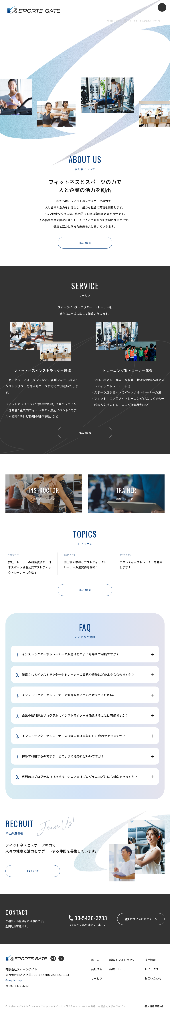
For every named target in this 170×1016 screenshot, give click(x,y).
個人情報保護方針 (155, 1006)
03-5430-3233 (90, 918)
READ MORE (85, 243)
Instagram (53, 958)
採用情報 (150, 960)
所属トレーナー (119, 969)
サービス (96, 978)
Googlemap (13, 980)
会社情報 (96, 969)
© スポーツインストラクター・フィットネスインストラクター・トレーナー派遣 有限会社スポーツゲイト (65, 1006)
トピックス (152, 969)
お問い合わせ (153, 978)
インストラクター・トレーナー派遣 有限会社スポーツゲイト (33, 10)
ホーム (95, 960)
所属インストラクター (123, 960)
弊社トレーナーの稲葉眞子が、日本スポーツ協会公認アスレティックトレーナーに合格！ (29, 567)
